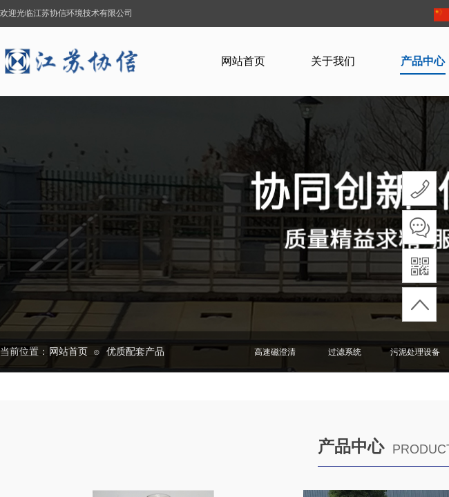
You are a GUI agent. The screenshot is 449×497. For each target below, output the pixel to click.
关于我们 (333, 61)
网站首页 (243, 61)
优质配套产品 (135, 352)
